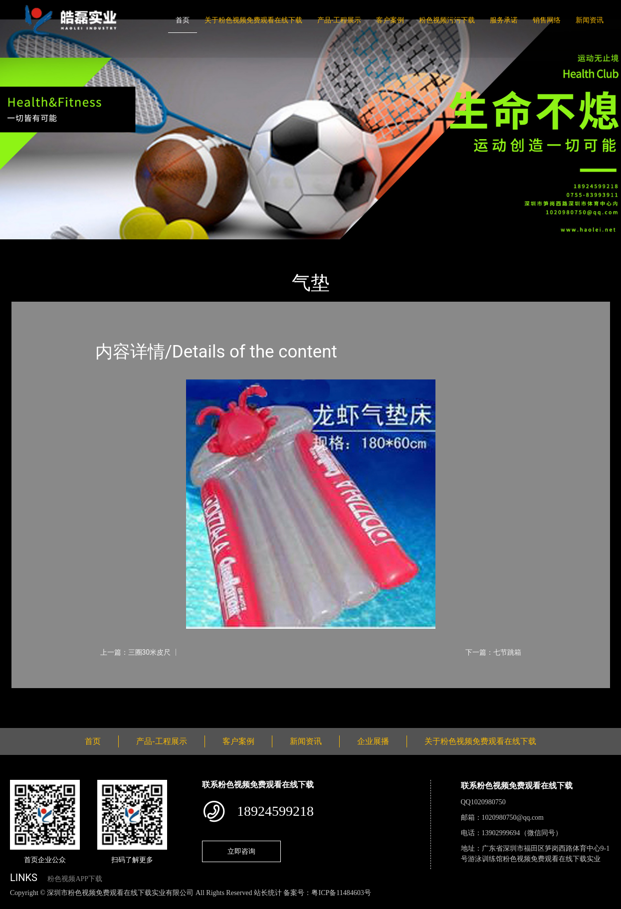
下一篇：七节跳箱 (493, 652)
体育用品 (121, 246)
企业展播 (373, 741)
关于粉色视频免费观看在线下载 (253, 20)
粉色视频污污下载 (447, 20)
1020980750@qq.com (513, 817)
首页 (183, 20)
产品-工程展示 (339, 20)
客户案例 (390, 20)
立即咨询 (241, 851)
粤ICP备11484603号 (341, 893)
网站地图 (15, 903)
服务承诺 (504, 20)
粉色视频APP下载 (74, 879)
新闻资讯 (590, 20)
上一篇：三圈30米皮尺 (135, 652)
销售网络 (547, 20)
